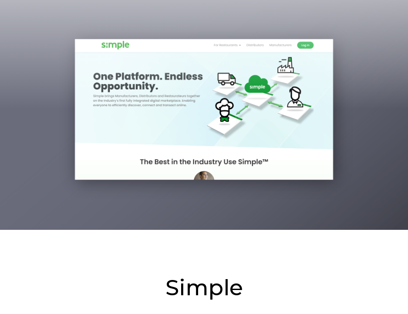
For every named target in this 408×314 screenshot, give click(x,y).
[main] (204, 157)
